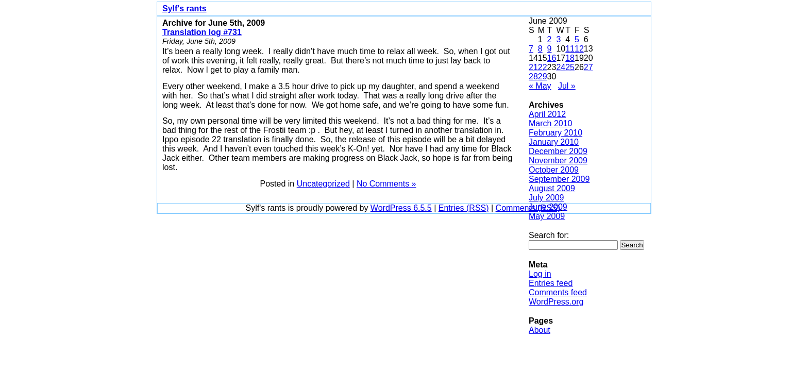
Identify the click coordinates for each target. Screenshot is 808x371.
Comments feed (558, 292)
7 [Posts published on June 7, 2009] (531, 48)
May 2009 (547, 216)
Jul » (567, 85)
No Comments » (386, 183)
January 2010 (554, 142)
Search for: (549, 235)
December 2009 (558, 151)
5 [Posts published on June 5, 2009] (577, 39)
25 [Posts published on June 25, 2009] (570, 67)
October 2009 (554, 169)
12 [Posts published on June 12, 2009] (579, 48)
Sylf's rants (184, 8)
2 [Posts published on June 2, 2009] (549, 39)
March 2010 (551, 123)
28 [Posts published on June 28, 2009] (533, 76)
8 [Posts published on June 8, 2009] (540, 48)
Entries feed (551, 283)
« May (540, 85)
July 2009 (546, 197)
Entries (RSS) (464, 208)
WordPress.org (556, 301)
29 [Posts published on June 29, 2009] (542, 76)
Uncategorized (323, 183)
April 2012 (547, 114)
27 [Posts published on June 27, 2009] (588, 67)
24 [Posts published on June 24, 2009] (560, 67)
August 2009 (552, 188)
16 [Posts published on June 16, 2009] (552, 58)
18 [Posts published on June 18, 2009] (570, 58)
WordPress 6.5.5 (401, 208)
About (539, 330)
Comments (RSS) (528, 208)
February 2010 (555, 132)
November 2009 (558, 160)
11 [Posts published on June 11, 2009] (570, 48)
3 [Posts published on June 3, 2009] (558, 39)
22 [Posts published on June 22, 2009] (542, 67)
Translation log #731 (202, 32)
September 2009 (559, 179)
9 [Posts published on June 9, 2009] (549, 48)
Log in (540, 273)
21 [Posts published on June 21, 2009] (533, 67)
